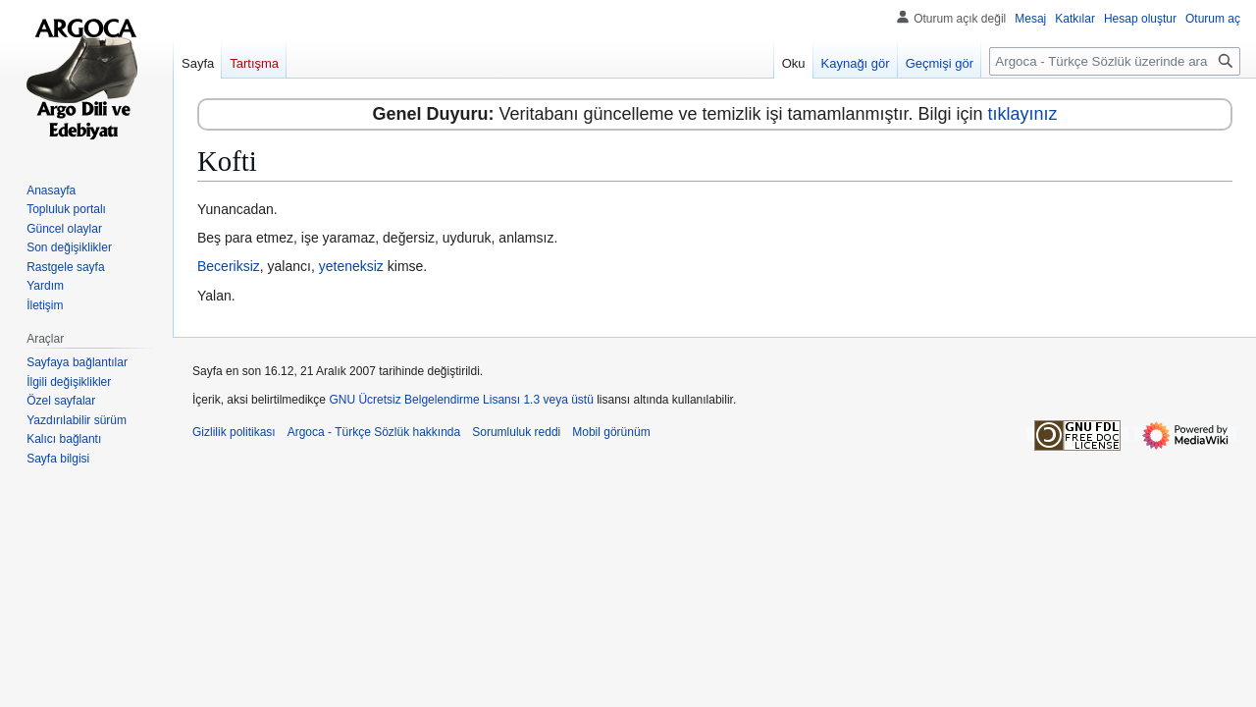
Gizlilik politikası (234, 432)
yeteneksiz (351, 266)
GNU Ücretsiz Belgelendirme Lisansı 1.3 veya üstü (461, 400)
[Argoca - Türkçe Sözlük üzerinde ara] (1114, 61)
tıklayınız (1023, 114)
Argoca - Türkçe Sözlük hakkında (374, 432)
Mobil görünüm (611, 432)
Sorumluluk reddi (516, 432)
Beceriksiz (228, 266)
